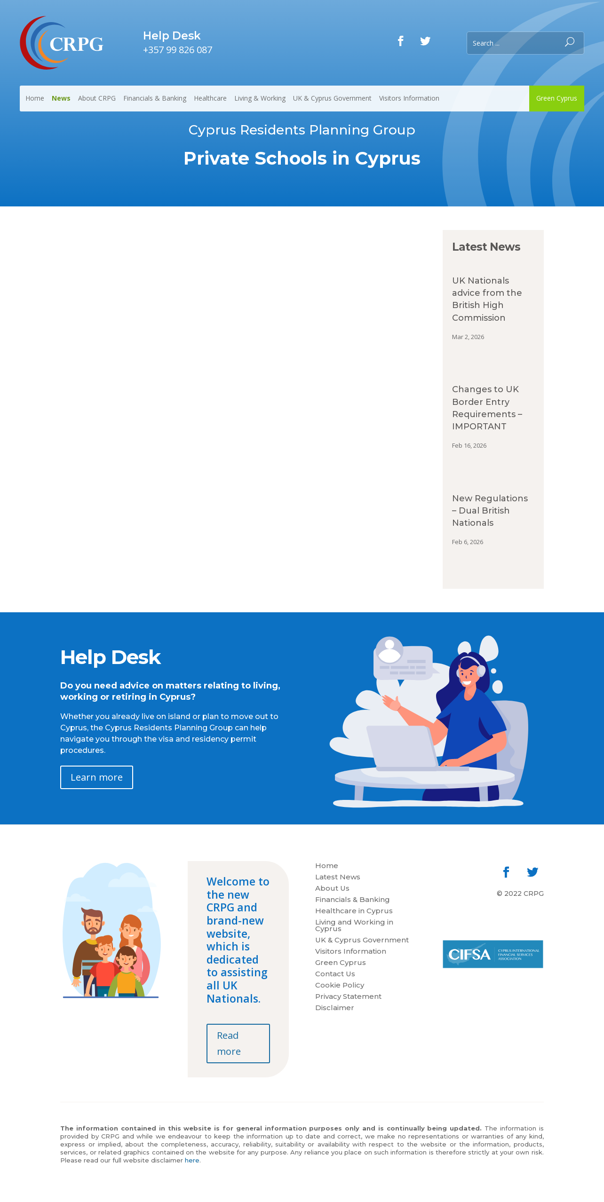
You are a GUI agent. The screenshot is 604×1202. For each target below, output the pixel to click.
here (192, 1160)
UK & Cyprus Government (332, 98)
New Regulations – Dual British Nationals (490, 510)
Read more (229, 1043)
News (61, 98)
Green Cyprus (556, 98)
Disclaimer (334, 1008)
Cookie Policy (339, 985)
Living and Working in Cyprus (354, 926)
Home (34, 98)
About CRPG (97, 98)
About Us (332, 889)
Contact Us (335, 974)
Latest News (337, 877)
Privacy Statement (348, 997)
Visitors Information (409, 98)
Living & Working (260, 98)
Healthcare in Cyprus (354, 911)
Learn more (97, 777)
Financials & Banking (154, 98)
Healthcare (210, 98)
